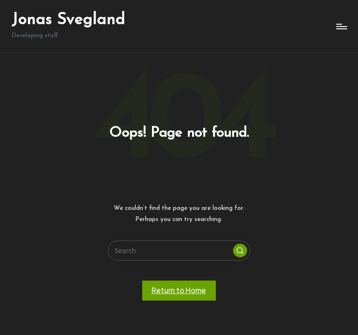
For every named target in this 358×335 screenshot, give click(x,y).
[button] (240, 251)
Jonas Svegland (68, 20)
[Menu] (341, 26)
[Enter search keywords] (179, 251)
